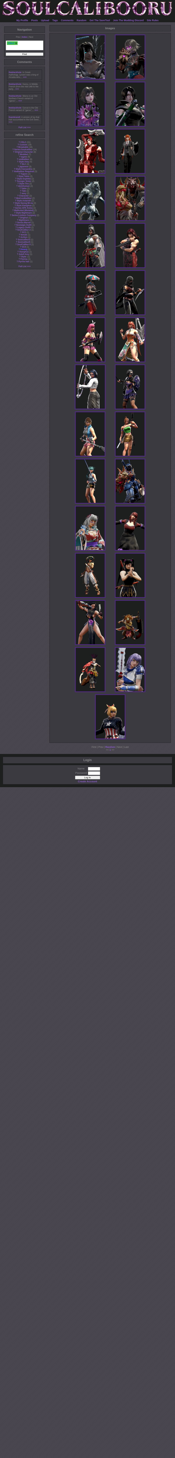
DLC (24, 164)
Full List (22, 127)
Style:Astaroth (24, 200)
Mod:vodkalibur (24, 198)
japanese (24, 166)
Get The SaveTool (100, 20)
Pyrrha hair (23, 261)
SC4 (24, 247)
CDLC (23, 142)
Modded (24, 154)
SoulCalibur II (24, 244)
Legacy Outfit (23, 227)
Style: (24, 256)
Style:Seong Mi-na (24, 203)
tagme (24, 157)
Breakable (23, 147)
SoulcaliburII (24, 242)
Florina (24, 259)
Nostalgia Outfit (24, 225)
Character (24, 196)
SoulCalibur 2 (24, 230)
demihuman (24, 186)
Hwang (24, 249)
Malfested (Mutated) (24, 210)
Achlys (24, 237)
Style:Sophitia (24, 179)
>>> (25, 77)
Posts (34, 20)
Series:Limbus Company (24, 215)
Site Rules (153, 20)
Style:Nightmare (24, 213)
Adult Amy (24, 254)
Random (81, 20)
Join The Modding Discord (128, 20)
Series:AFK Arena (24, 208)
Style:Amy (24, 161)
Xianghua (24, 252)
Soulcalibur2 (24, 239)
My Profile (22, 20)
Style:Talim (23, 176)
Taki (24, 191)
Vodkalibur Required (24, 171)
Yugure (23, 174)
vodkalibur (24, 159)
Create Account (87, 781)
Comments (67, 20)
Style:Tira (24, 183)
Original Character (24, 152)
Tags (55, 20)
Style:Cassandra (24, 169)
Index (24, 37)
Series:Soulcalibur (23, 149)
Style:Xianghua (23, 205)
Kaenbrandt (14, 117)
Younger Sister (24, 181)
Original (24, 217)
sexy (24, 193)
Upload (45, 20)
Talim (23, 188)
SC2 (24, 232)
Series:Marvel (24, 222)
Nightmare (24, 220)
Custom (23, 144)
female (24, 235)
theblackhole (15, 72)
